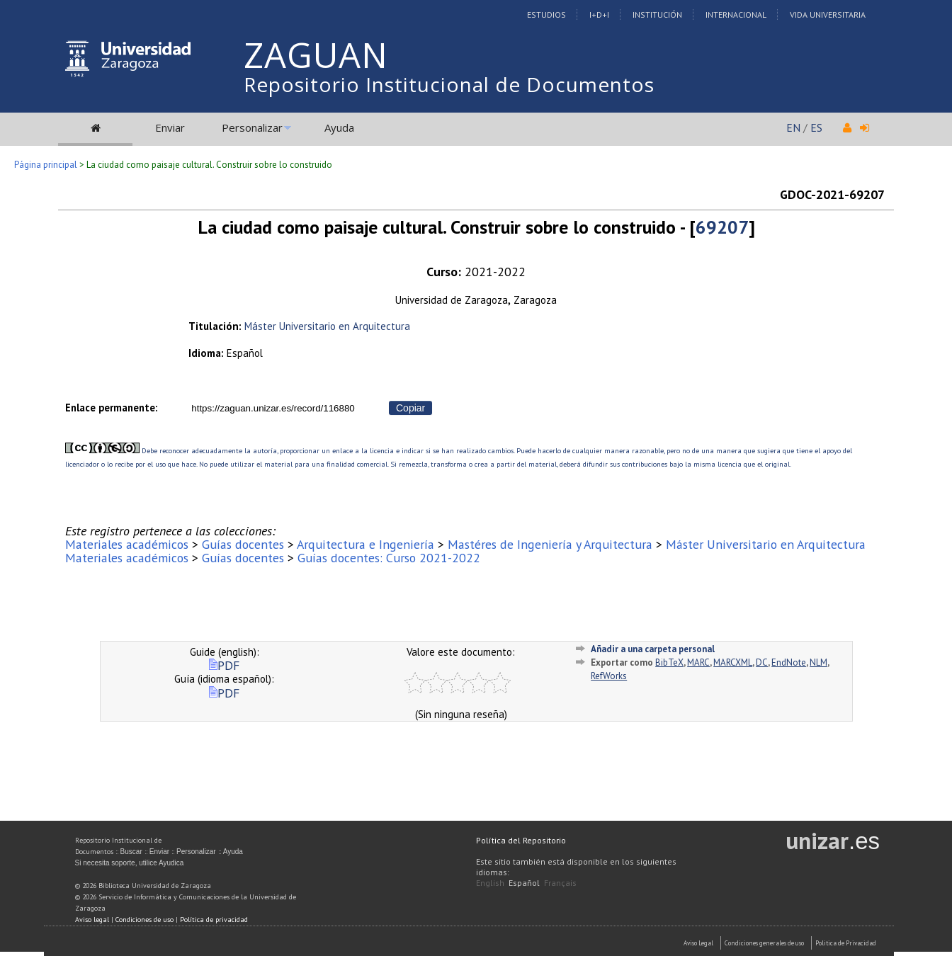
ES (816, 127)
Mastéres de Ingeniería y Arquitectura (550, 544)
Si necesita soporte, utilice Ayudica (129, 863)
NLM (818, 662)
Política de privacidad (214, 919)
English (490, 882)
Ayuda (339, 127)
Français (560, 882)
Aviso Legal (698, 943)
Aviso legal (92, 919)
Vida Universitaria (828, 14)
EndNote (788, 662)
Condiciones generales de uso (764, 943)
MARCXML (732, 662)
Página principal (45, 165)
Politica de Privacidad (845, 943)
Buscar (131, 851)
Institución (657, 14)
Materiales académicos (126, 544)
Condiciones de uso (144, 919)
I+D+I (599, 14)
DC (762, 662)
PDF (224, 665)
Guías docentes (243, 544)
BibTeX (669, 662)
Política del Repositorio (521, 840)
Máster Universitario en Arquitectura (327, 326)
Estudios (546, 14)
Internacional (736, 14)
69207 (722, 227)
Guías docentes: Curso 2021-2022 (389, 558)
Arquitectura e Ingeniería (365, 544)
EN (793, 127)
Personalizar (252, 127)
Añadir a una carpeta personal (653, 649)
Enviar (170, 127)
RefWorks (609, 676)
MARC (698, 662)
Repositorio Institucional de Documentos (449, 84)
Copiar (410, 408)
